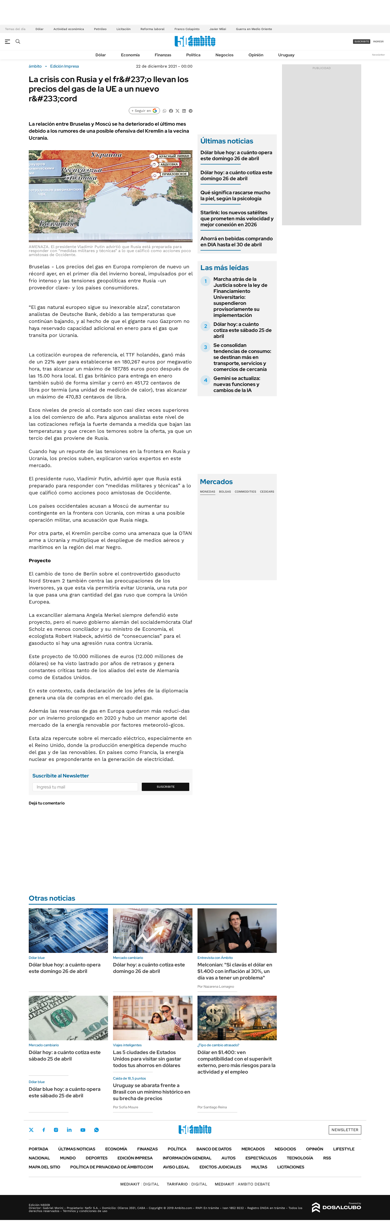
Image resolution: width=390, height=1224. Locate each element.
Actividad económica (69, 29)
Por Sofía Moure (125, 1107)
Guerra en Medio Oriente (254, 29)
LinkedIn (69, 1130)
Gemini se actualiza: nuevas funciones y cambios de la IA (237, 384)
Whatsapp (96, 1130)
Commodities (245, 491)
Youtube (82, 1130)
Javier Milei (218, 29)
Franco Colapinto (187, 29)
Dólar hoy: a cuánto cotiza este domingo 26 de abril (236, 175)
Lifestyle (343, 1149)
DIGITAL (139, 1184)
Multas (259, 1167)
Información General (187, 1158)
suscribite (361, 41)
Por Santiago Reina (212, 1107)
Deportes (97, 1158)
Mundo (68, 1158)
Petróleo (100, 29)
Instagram (56, 1130)
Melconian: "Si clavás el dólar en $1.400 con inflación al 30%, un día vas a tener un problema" (235, 971)
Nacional (39, 1158)
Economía (130, 55)
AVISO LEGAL (176, 1167)
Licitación (123, 29)
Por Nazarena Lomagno (216, 986)
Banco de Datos (214, 1149)
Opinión (255, 55)
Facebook (43, 1130)
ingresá (378, 41)
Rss (327, 1158)
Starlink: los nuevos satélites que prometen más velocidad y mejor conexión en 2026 (237, 218)
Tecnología (300, 1158)
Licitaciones (290, 1167)
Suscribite (166, 786)
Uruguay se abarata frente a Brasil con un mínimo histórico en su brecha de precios (151, 1092)
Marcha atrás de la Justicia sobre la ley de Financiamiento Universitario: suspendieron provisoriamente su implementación (241, 297)
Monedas (207, 491)
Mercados (253, 1149)
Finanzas (163, 55)
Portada (38, 1149)
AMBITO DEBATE (242, 1184)
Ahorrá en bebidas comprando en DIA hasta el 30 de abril (236, 241)
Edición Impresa (135, 1158)
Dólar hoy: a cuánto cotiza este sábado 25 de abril (243, 330)
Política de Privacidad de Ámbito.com (111, 1167)
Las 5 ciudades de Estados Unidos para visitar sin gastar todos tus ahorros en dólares (147, 1059)
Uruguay (286, 55)
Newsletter (378, 54)
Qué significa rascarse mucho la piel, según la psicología (235, 195)
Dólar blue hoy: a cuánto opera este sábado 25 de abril (64, 1092)
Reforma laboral (152, 29)
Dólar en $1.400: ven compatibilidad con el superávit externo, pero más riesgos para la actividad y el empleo (237, 1062)
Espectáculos (261, 1158)
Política (193, 55)
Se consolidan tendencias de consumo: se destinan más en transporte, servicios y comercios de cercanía (242, 357)
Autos (229, 1158)
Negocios (225, 55)
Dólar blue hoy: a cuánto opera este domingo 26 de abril (236, 155)
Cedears (267, 491)
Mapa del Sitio (44, 1167)
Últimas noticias (76, 1149)
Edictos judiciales (220, 1167)
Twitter (31, 1130)
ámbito (35, 66)
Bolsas (225, 491)
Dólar (40, 29)
